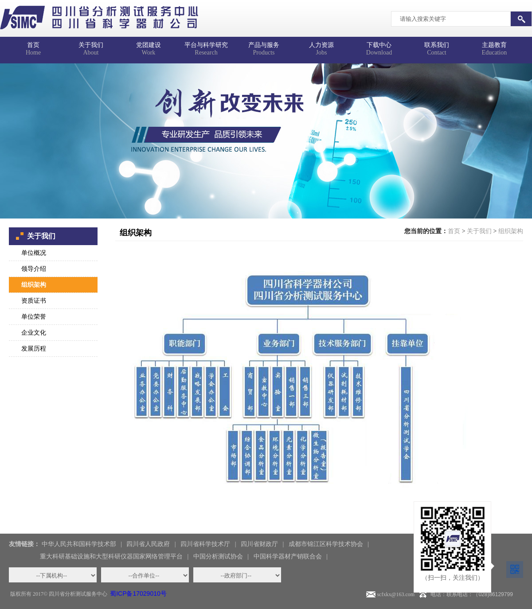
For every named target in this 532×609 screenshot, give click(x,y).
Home (33, 46)
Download (379, 46)
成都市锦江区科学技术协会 (326, 544)
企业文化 (33, 332)
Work (148, 46)
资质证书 (33, 300)
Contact (436, 46)
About (91, 46)
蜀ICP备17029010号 (138, 593)
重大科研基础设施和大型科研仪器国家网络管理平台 (111, 556)
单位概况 (33, 253)
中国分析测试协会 (218, 556)
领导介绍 (33, 268)
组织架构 (33, 284)
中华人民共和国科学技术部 (79, 544)
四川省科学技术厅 (205, 544)
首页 (454, 231)
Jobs (321, 46)
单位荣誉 (33, 316)
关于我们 (479, 231)
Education (494, 46)
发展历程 (33, 348)
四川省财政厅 (259, 544)
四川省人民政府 (148, 544)
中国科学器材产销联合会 (288, 556)
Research (206, 46)
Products (264, 46)
